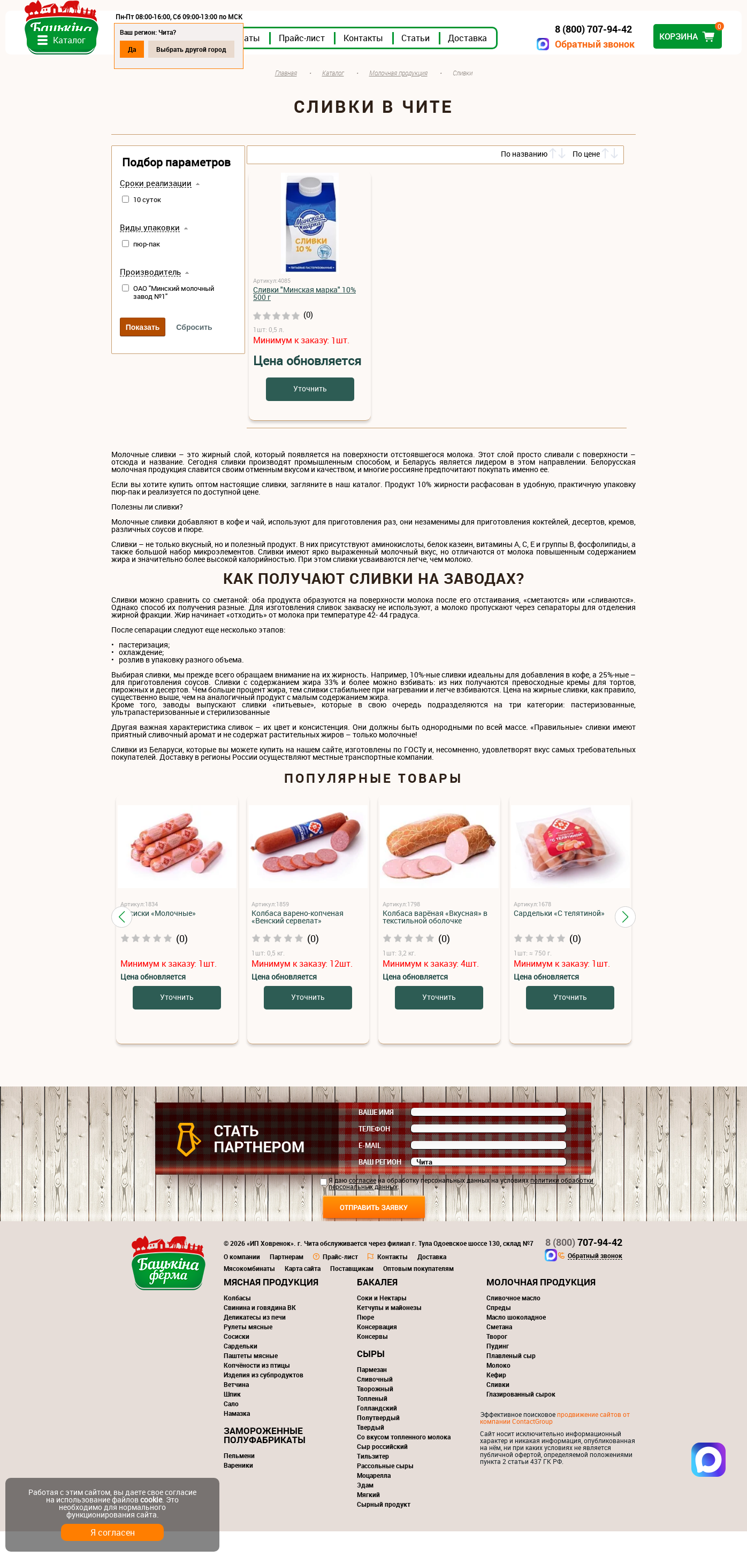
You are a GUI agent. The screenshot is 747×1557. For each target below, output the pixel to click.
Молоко (498, 1390)
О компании (242, 1282)
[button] (121, 942)
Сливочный (375, 1404)
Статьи (521, 63)
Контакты (469, 63)
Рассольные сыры (385, 1491)
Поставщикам (352, 1294)
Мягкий (368, 1520)
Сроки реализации (156, 209)
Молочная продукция (541, 1307)
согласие (362, 1205)
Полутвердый (378, 1443)
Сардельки (240, 1371)
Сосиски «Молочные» (158, 939)
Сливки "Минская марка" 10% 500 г (304, 319)
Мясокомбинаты (249, 1294)
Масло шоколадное (516, 1342)
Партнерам (286, 1282)
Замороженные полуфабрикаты (265, 1460)
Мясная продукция (271, 1307)
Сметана (499, 1352)
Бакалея (377, 1307)
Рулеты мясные (248, 1352)
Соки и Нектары (382, 1323)
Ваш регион (380, 1187)
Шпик (232, 1419)
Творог (496, 1362)
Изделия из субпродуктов (263, 1400)
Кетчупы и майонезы (389, 1333)
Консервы (372, 1362)
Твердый (370, 1452)
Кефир (496, 1400)
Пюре (365, 1342)
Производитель (150, 298)
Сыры (371, 1379)
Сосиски (236, 1362)
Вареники (238, 1490)
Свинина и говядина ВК (260, 1333)
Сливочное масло (513, 1323)
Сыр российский (382, 1472)
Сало (231, 1429)
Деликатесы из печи (255, 1342)
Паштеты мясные (251, 1381)
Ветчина (236, 1410)
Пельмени (239, 1481)
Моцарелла (374, 1501)
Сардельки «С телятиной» (559, 939)
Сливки (497, 1410)
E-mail (370, 1171)
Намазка (237, 1439)
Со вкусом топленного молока (404, 1462)
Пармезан (372, 1395)
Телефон (374, 1154)
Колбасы (237, 1323)
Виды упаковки (150, 253)
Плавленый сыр (511, 1381)
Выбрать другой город (297, 49)
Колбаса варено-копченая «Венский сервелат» (297, 942)
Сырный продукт (383, 1529)
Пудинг (497, 1371)
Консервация (377, 1352)
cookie (151, 1499)
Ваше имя (376, 1138)
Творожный (375, 1414)
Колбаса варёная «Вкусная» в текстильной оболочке (435, 942)
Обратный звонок (489, 44)
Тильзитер (373, 1481)
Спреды (498, 1333)
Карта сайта (303, 1294)
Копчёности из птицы (257, 1390)
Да (238, 49)
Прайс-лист (408, 63)
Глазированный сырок (520, 1419)
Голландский (377, 1433)
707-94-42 (583, 1268)
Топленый (372, 1424)
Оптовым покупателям (418, 1294)
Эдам (365, 1510)
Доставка (573, 63)
